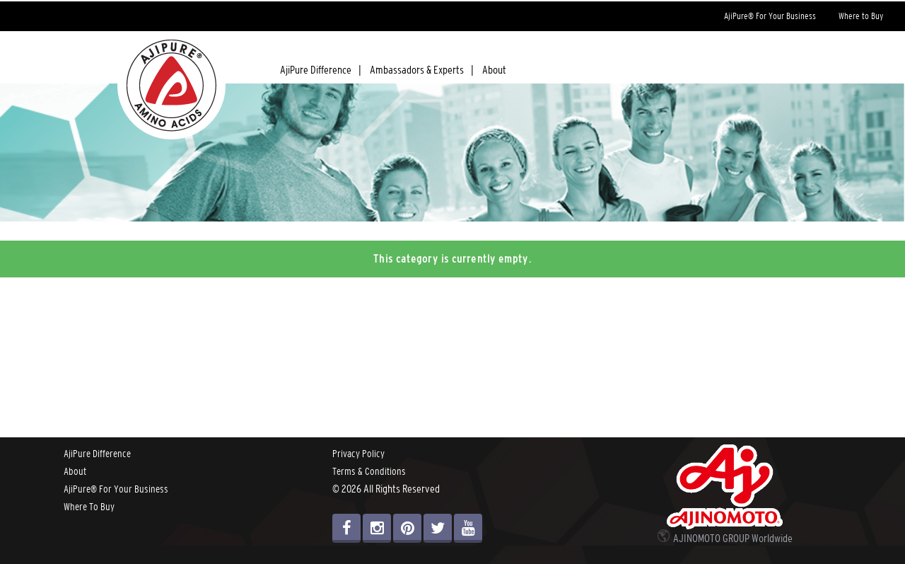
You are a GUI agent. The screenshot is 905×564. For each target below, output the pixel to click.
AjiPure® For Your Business (770, 16)
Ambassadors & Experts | (422, 69)
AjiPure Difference (97, 453)
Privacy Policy (358, 453)
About (494, 69)
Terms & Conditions (369, 471)
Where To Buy (89, 506)
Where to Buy (861, 16)
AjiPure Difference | (320, 69)
